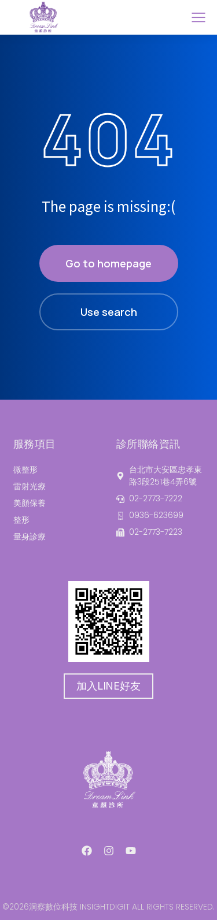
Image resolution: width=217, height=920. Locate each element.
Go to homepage (108, 263)
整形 (21, 520)
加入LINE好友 (108, 686)
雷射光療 (29, 486)
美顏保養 (29, 503)
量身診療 (29, 536)
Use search (108, 312)
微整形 (25, 469)
